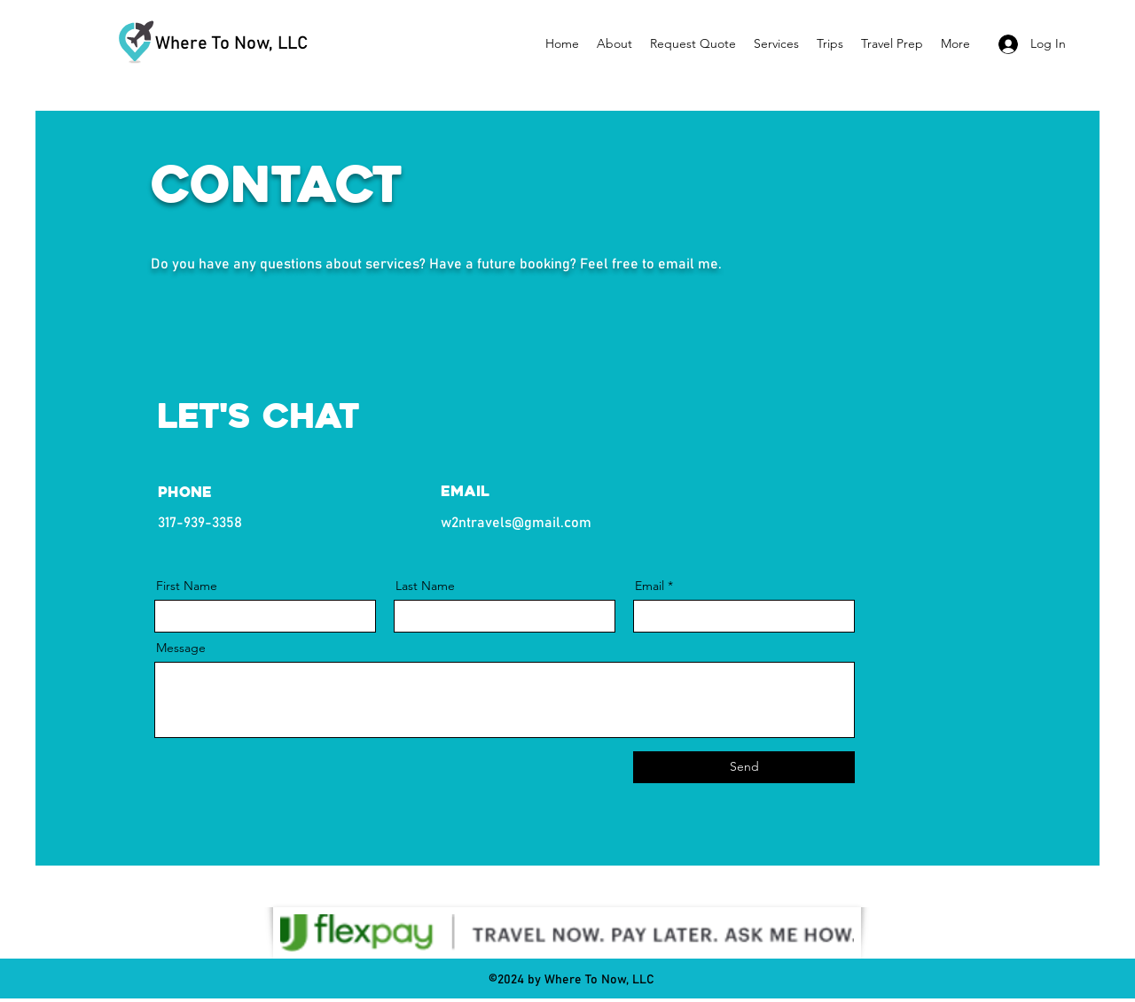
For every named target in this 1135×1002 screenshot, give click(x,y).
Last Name (425, 585)
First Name (186, 585)
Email (649, 585)
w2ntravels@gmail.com (516, 523)
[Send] (744, 767)
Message (181, 647)
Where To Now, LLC (231, 43)
